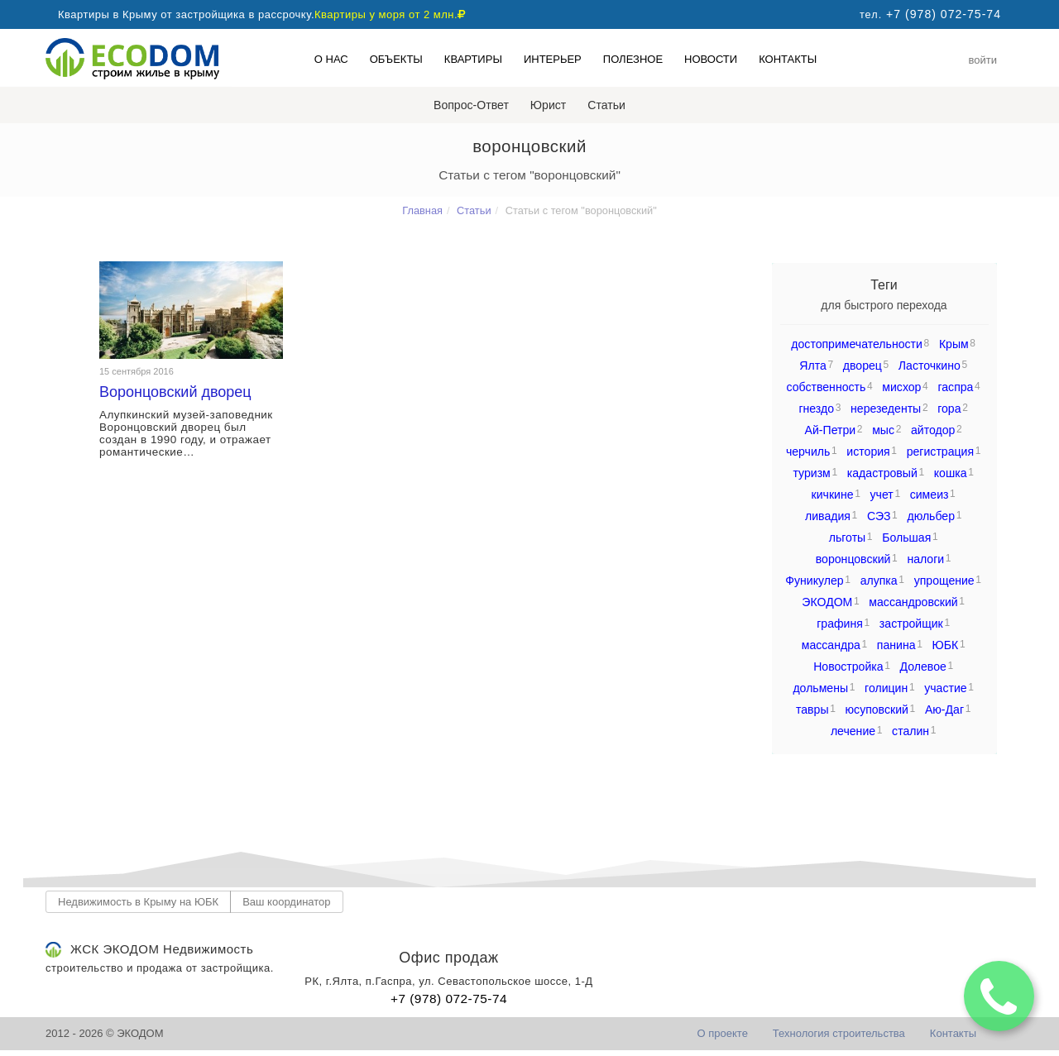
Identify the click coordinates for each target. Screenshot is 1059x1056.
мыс (883, 430)
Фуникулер (814, 580)
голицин (886, 688)
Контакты (788, 59)
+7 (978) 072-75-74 (449, 998)
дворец (862, 365)
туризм (811, 473)
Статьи (606, 105)
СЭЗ (878, 516)
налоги (925, 559)
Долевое (923, 666)
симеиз (929, 494)
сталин (910, 731)
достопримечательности (856, 344)
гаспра (955, 387)
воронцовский (853, 559)
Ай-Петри (830, 430)
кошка (950, 473)
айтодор (933, 430)
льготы (847, 537)
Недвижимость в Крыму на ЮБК (138, 902)
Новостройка (848, 666)
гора (949, 408)
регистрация (940, 451)
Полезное (633, 59)
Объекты (396, 59)
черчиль (808, 451)
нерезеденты (886, 408)
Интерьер (553, 59)
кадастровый (882, 473)
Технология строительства (839, 1033)
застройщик (911, 623)
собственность (826, 387)
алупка (879, 580)
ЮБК (945, 645)
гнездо (816, 408)
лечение (853, 731)
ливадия (828, 516)
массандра (831, 645)
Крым (954, 344)
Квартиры (473, 59)
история (867, 451)
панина (896, 645)
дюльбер (931, 516)
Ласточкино (929, 365)
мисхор (901, 387)
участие (945, 688)
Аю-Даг (944, 709)
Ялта (813, 365)
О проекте (722, 1033)
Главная (422, 210)
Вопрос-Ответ (471, 105)
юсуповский (877, 709)
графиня (840, 623)
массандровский (913, 602)
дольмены (820, 688)
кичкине (833, 494)
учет (882, 494)
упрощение (944, 580)
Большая (906, 537)
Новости (710, 59)
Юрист (548, 105)
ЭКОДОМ (827, 602)
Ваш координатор (286, 902)
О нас (331, 59)
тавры (812, 709)
